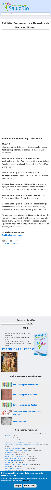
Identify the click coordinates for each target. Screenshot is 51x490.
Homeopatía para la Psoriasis (25, 394)
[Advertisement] (25, 55)
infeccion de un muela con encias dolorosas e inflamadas (21, 444)
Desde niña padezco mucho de (13, 458)
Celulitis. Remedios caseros (13, 235)
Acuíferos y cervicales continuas (14, 456)
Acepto (18, 486)
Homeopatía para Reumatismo (25, 384)
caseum (6, 438)
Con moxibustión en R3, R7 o (13, 460)
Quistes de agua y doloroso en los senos (16, 450)
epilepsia (7, 466)
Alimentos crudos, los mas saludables (15, 464)
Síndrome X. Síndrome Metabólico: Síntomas (27, 413)
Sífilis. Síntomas (19, 421)
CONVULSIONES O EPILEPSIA (13, 468)
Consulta (7, 462)
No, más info (30, 486)
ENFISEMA (7, 436)
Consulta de (8, 452)
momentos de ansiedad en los (13, 448)
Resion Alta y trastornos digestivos (15, 442)
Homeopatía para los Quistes (25, 404)
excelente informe (10, 454)
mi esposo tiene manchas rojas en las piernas (18, 434)
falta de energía (9, 440)
